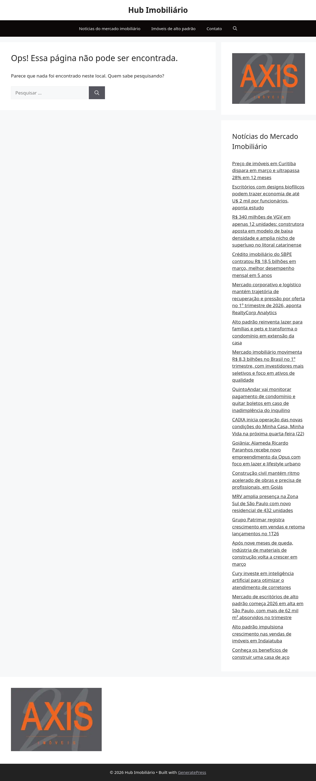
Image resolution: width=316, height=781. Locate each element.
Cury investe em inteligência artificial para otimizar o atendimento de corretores (263, 580)
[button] (235, 28)
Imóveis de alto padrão (173, 28)
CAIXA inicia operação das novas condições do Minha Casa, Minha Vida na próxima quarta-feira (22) (268, 426)
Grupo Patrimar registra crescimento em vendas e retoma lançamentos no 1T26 (268, 526)
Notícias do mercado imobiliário (109, 28)
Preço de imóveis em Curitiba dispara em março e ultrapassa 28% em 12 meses (266, 170)
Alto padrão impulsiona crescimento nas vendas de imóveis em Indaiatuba (261, 633)
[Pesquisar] (97, 92)
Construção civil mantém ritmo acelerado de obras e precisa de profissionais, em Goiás (266, 480)
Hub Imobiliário (158, 10)
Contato (214, 28)
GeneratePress (192, 772)
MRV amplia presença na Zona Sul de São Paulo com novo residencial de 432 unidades (265, 503)
